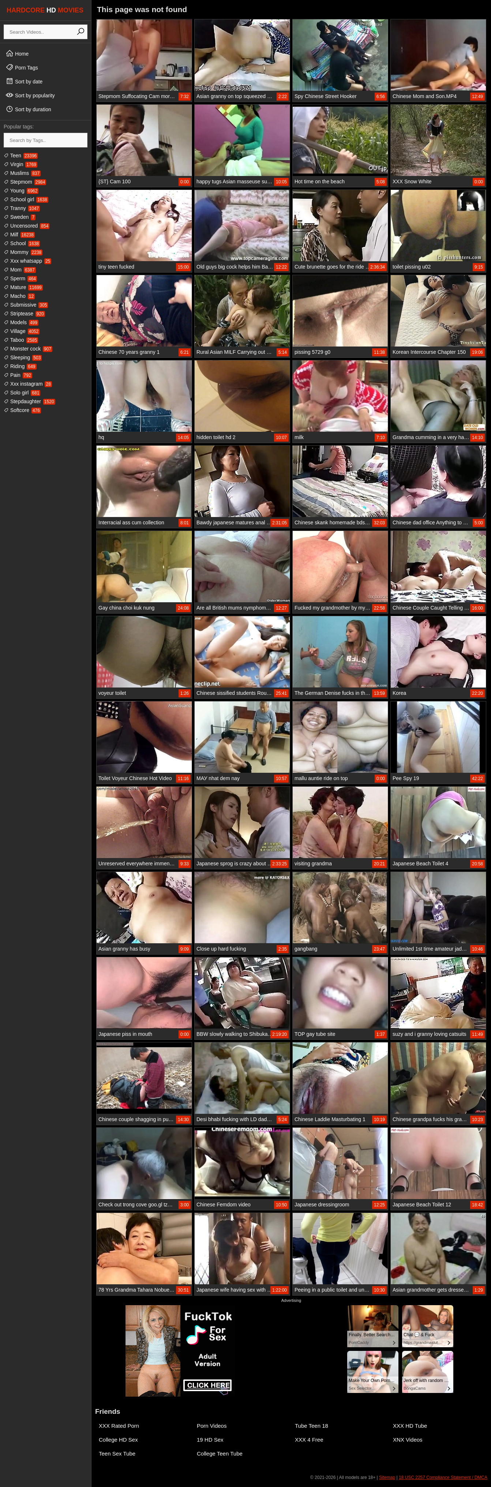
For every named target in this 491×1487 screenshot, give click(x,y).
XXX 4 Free (309, 1440)
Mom (20, 270)
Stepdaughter (29, 401)
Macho (19, 296)
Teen (21, 155)
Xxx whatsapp (27, 261)
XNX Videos (408, 1440)
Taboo (21, 340)
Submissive (26, 305)
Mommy (23, 252)
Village (22, 331)
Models (21, 322)
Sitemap (387, 1477)
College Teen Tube (220, 1453)
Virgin (20, 164)
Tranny (22, 208)
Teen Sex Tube (117, 1453)
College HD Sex (118, 1440)
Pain (18, 375)
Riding (20, 366)
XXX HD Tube (410, 1426)
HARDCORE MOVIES (45, 10)
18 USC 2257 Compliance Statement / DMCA (443, 1477)
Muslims (22, 173)
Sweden (19, 217)
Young (21, 191)
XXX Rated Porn (119, 1426)
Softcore (22, 410)
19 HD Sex (210, 1440)
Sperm (20, 278)
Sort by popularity (30, 95)
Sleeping (23, 357)
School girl (26, 199)
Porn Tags (21, 67)
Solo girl (22, 393)
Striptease (24, 313)
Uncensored (26, 226)
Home (17, 53)
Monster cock (28, 349)
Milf (19, 234)
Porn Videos (211, 1426)
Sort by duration (28, 109)
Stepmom (25, 182)
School (22, 243)
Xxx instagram (28, 384)
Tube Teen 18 (311, 1426)
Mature (23, 287)
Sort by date (23, 81)
